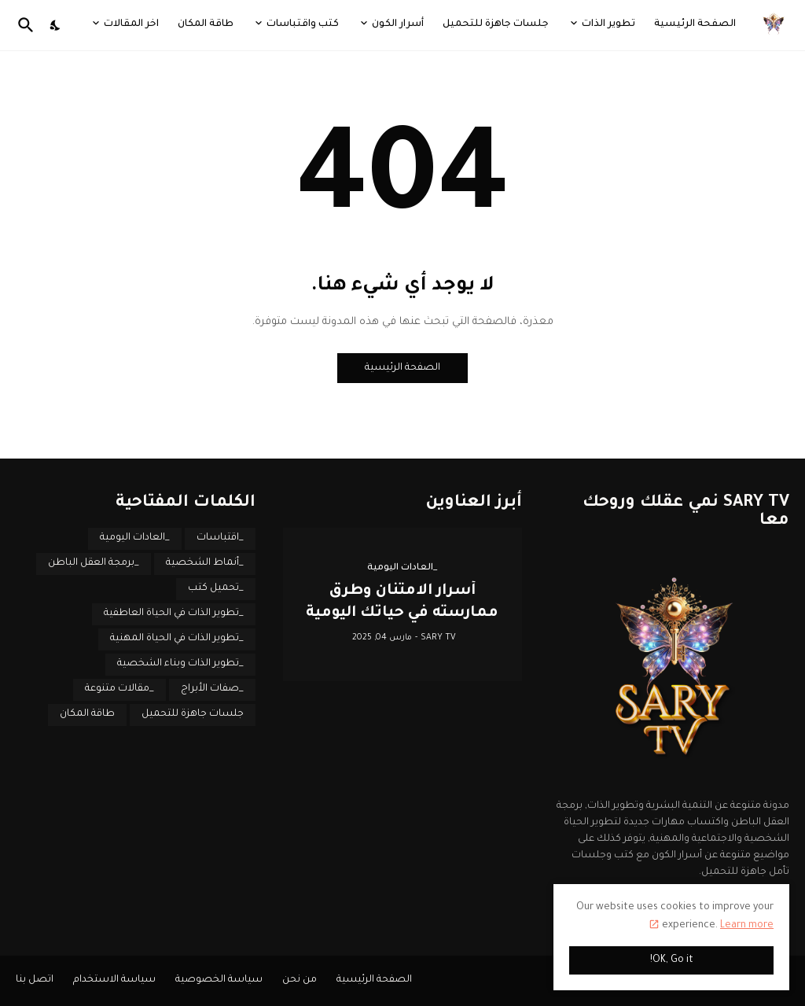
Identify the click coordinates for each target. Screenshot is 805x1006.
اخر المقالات (131, 24)
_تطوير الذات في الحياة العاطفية (174, 613)
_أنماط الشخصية (205, 563)
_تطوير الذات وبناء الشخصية (180, 663)
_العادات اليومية (135, 538)
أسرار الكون (398, 24)
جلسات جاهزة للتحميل (496, 24)
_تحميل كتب (216, 588)
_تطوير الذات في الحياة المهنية (177, 638)
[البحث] (29, 25)
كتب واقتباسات (302, 24)
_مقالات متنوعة (119, 689)
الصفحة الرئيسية (695, 24)
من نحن (299, 980)
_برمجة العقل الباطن (93, 563)
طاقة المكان (205, 24)
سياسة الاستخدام (114, 980)
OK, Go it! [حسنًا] (671, 960)
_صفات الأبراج (212, 689)
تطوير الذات (608, 24)
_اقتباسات (220, 538)
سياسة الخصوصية (219, 980)
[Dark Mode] (55, 25)
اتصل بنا (34, 980)
